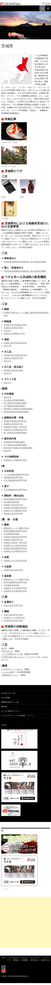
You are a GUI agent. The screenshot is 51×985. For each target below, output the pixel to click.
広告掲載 (24, 960)
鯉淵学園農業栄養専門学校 (15, 499)
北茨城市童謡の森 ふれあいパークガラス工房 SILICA (24, 657)
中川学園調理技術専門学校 (15, 480)
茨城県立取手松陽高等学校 (15, 325)
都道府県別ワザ (11, 42)
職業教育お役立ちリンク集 (10, 702)
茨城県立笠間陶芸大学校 (14, 333)
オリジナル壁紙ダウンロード (10, 711)
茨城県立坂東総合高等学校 (15, 421)
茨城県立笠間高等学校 (13, 328)
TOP (3, 958)
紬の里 (4, 648)
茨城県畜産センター (10, 675)
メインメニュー (48, 8)
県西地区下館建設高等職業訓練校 (18, 409)
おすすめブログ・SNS (8, 693)
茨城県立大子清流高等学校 (15, 545)
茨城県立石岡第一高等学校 (15, 427)
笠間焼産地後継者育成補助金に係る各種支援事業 (25, 262)
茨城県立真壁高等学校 (13, 370)
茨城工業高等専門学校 (13, 605)
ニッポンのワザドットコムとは (17, 958)
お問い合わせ (34, 960)
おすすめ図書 (5, 698)
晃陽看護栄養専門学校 (13, 477)
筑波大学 (7, 330)
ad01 (3, 42)
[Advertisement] (25, 922)
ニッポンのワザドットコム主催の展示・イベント (17, 715)
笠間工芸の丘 (7, 651)
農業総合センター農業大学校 (16, 528)
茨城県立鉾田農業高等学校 (15, 508)
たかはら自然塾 (8, 672)
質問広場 (4, 706)
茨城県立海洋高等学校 (13, 513)
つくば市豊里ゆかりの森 (11, 654)
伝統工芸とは (45, 960)
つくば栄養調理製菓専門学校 (16, 474)
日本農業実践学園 (11, 502)
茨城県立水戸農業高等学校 (15, 430)
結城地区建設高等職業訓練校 (16, 411)
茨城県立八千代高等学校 (14, 618)
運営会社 (16, 960)
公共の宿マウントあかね (11, 669)
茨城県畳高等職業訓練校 (14, 442)
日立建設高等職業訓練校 (14, 400)
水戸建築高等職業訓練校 (14, 406)
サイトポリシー (35, 958)
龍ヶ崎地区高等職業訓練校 (15, 403)
